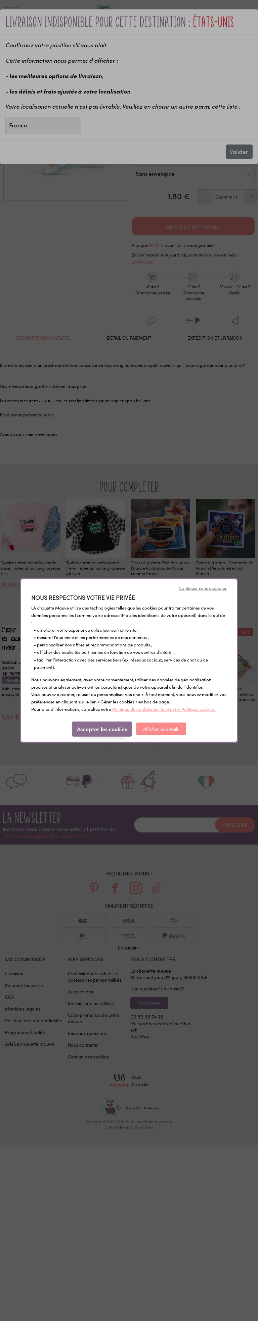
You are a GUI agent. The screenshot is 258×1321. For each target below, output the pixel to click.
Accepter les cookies (102, 729)
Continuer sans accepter (203, 588)
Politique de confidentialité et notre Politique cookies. (164, 709)
